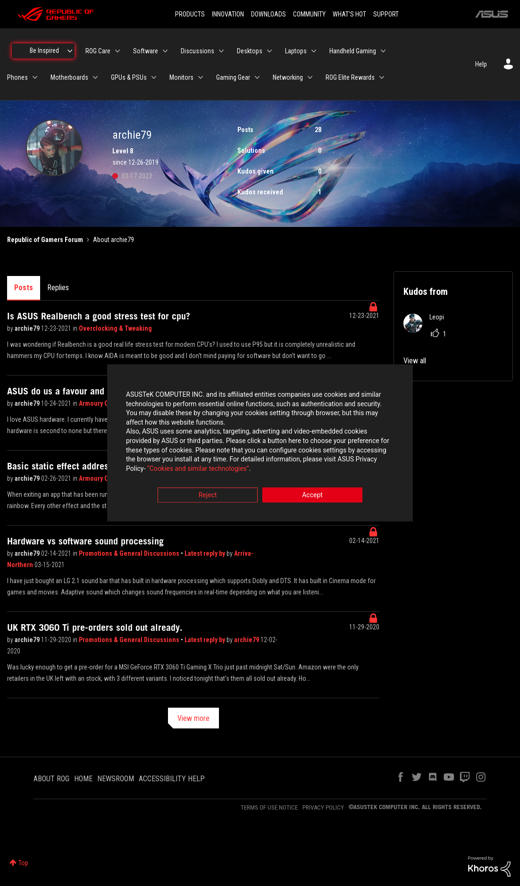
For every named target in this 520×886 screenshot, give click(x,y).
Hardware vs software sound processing (85, 541)
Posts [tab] (23, 287)
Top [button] (23, 863)
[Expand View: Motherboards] (95, 77)
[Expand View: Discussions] (221, 51)
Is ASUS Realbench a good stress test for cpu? (98, 316)
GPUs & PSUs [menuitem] (129, 77)
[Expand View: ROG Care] (117, 51)
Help (481, 64)
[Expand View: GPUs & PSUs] (154, 77)
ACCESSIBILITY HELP (172, 778)
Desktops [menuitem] (249, 51)
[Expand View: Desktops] (269, 51)
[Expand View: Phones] (35, 77)
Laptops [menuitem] (296, 51)
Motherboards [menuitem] (69, 77)
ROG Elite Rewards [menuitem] (350, 77)
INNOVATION (228, 14)
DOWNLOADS (268, 14)
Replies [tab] (58, 287)
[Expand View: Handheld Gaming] (383, 51)
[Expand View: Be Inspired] (70, 51)
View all (414, 360)
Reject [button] (208, 495)
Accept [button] (312, 495)
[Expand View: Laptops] (314, 51)
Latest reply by (205, 553)
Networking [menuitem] (288, 77)
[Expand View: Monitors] (200, 77)
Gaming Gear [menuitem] (233, 77)
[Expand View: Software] (165, 51)
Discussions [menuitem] (197, 51)
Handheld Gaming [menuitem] (352, 51)
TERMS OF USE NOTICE (269, 807)
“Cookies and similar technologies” (198, 468)
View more (193, 718)
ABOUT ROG (51, 778)
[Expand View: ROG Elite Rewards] (381, 77)
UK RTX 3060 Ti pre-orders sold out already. (95, 627)
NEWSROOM (115, 778)
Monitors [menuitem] (181, 77)
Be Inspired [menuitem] (44, 50)
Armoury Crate (100, 403)
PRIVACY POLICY (323, 807)
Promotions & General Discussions (130, 553)
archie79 (28, 328)
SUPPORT (386, 14)
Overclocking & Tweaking (115, 328)
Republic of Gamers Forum (45, 239)
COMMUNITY (309, 14)
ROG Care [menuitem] (97, 51)
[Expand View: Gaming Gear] (257, 77)
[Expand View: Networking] (310, 77)
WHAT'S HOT (349, 14)
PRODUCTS (190, 14)
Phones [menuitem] (17, 77)
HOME (83, 778)
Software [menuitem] (145, 51)
